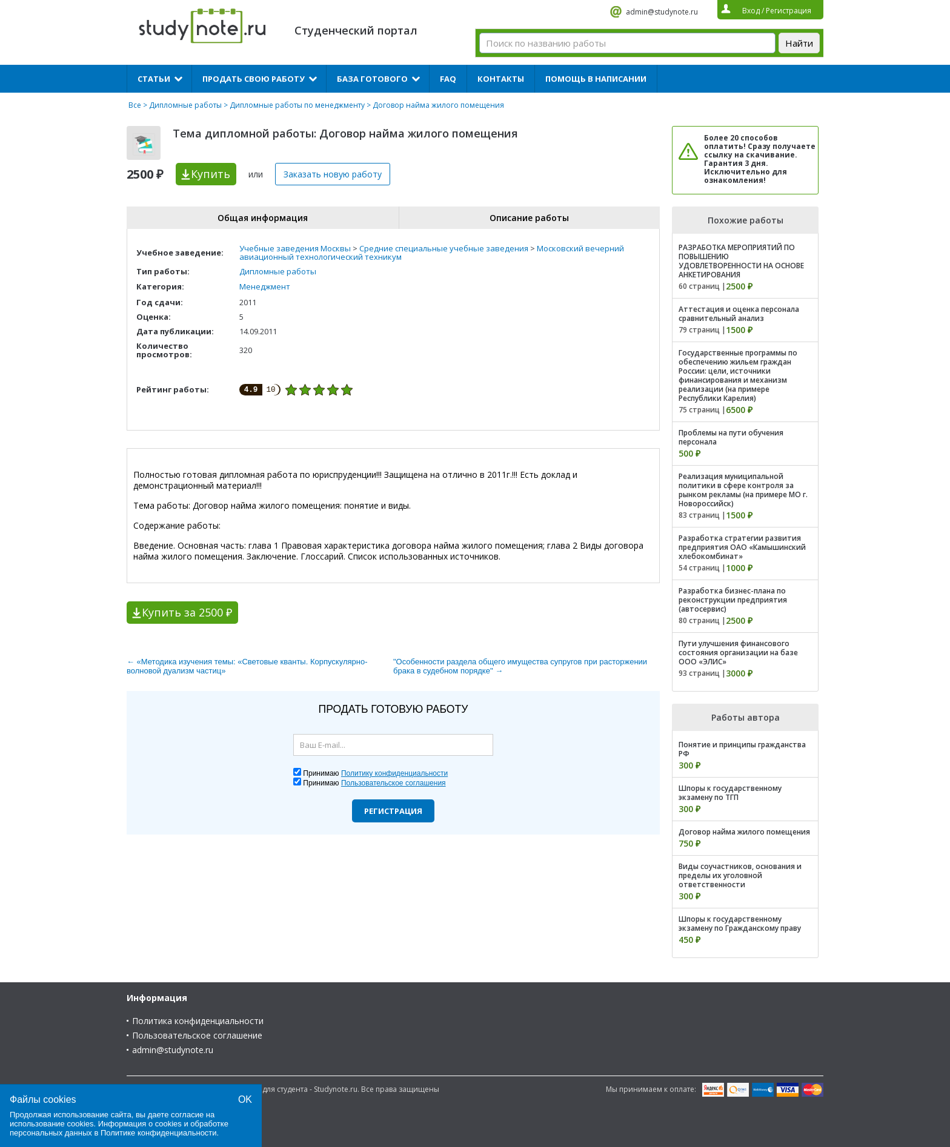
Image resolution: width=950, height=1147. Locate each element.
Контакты (500, 78)
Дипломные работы (185, 105)
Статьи (154, 78)
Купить (210, 174)
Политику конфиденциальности (394, 773)
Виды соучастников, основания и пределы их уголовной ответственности (740, 875)
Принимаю (375, 773)
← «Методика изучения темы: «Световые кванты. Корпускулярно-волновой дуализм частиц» (247, 666)
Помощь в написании (595, 78)
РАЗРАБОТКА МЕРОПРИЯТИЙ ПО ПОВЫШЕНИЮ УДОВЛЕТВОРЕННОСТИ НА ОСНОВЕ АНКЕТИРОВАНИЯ (741, 261)
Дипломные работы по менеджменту (297, 105)
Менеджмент (264, 286)
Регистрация (393, 810)
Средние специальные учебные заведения (443, 248)
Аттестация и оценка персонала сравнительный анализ (739, 313)
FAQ (448, 78)
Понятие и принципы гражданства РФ (742, 749)
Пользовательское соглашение (197, 1035)
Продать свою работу (253, 78)
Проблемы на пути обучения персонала (731, 437)
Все (134, 105)
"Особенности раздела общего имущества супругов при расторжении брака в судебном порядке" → (520, 666)
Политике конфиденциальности (159, 1132)
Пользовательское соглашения (393, 783)
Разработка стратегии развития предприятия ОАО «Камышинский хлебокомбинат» (742, 547)
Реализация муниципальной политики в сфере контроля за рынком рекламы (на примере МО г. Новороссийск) (743, 490)
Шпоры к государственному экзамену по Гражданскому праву (740, 923)
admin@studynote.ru (662, 12)
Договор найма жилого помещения (744, 832)
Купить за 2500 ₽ (187, 612)
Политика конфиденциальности (198, 1020)
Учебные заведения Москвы (295, 248)
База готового (372, 78)
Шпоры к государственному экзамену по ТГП (730, 792)
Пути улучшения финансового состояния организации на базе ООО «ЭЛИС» (738, 652)
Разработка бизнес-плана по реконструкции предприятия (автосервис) (733, 600)
